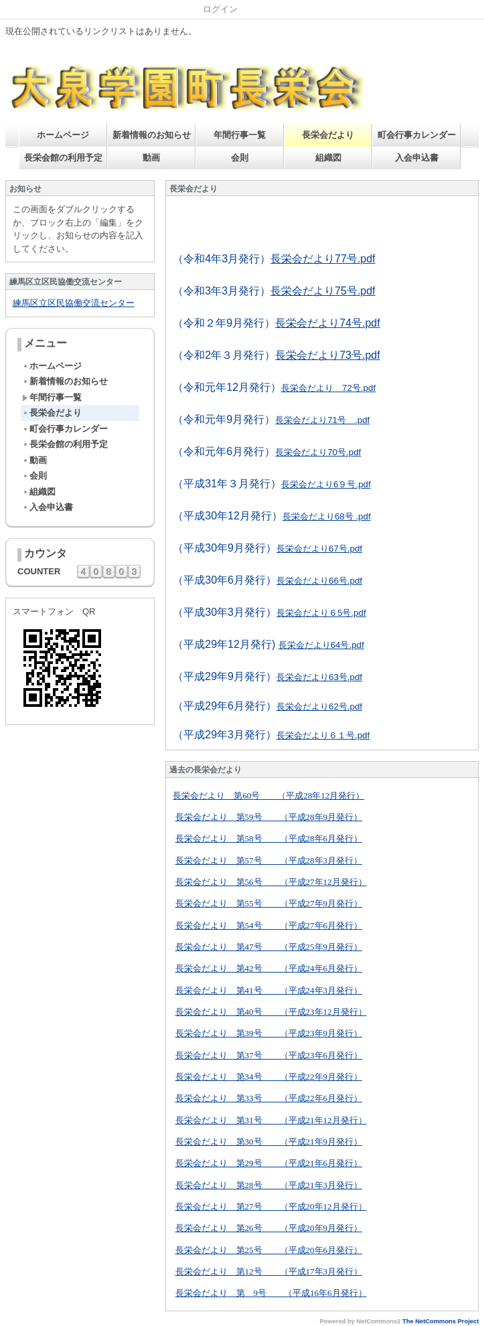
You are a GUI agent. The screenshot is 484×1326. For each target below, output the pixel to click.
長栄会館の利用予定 (63, 158)
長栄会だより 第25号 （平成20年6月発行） (269, 1250)
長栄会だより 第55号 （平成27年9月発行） (269, 903)
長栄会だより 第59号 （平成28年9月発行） (269, 817)
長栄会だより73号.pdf (327, 355)
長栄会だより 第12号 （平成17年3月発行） (269, 1271)
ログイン (220, 9)
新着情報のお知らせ (151, 135)
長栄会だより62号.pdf (319, 706)
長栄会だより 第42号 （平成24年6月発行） (269, 968)
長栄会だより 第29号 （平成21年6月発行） (269, 1163)
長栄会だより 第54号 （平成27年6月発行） (269, 925)
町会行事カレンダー (417, 135)
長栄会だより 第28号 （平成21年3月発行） (269, 1185)
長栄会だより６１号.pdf (323, 735)
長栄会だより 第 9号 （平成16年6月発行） (271, 1293)
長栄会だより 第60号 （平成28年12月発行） (268, 796)
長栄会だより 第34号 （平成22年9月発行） (269, 1077)
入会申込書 (416, 158)
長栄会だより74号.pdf (327, 323)
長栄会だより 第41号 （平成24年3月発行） (269, 990)
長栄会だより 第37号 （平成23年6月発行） (269, 1055)
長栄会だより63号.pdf (319, 677)
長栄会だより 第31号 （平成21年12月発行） (271, 1120)
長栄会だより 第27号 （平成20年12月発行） (271, 1206)
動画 (151, 158)
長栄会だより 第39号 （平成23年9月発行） (269, 1033)
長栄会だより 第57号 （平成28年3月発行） (269, 860)
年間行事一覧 (240, 135)
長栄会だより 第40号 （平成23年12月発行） (271, 1012)
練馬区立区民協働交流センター (74, 303)
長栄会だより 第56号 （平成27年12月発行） (271, 882)
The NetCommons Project (440, 1321)
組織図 (328, 158)
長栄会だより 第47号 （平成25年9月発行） (269, 947)
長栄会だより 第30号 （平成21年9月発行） (269, 1142)
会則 (239, 158)
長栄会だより (328, 135)
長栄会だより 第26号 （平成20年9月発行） (269, 1228)
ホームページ (63, 135)
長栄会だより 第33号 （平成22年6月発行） (269, 1098)
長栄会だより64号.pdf (321, 645)
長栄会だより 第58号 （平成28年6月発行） (269, 838)
